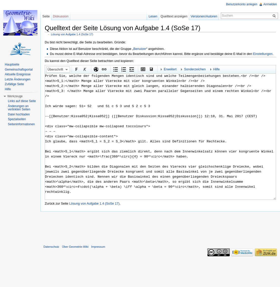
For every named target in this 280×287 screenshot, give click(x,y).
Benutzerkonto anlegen (241, 4)
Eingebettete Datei (143, 69)
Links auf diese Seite (22, 101)
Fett (76, 69)
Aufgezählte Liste (115, 69)
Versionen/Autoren (204, 16)
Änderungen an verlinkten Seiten (19, 107)
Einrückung (131, 69)
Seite (46, 16)
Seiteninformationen (21, 124)
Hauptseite (12, 64)
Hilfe (216, 69)
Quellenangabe (151, 69)
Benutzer (139, 49)
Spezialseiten (17, 119)
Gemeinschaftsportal (19, 69)
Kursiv (84, 69)
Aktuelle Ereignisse (18, 74)
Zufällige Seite (14, 84)
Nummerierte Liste (123, 69)
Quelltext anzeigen (174, 16)
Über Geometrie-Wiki (75, 246)
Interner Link (104, 69)
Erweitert (170, 69)
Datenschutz (51, 246)
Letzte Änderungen (17, 79)
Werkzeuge (14, 96)
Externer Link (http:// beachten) (96, 69)
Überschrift (55, 69)
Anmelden (270, 4)
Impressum (98, 246)
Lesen (153, 16)
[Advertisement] (160, 227)
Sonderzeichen (194, 69)
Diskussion (60, 16)
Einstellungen (262, 54)
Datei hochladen (19, 114)
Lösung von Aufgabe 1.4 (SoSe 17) (72, 34)
